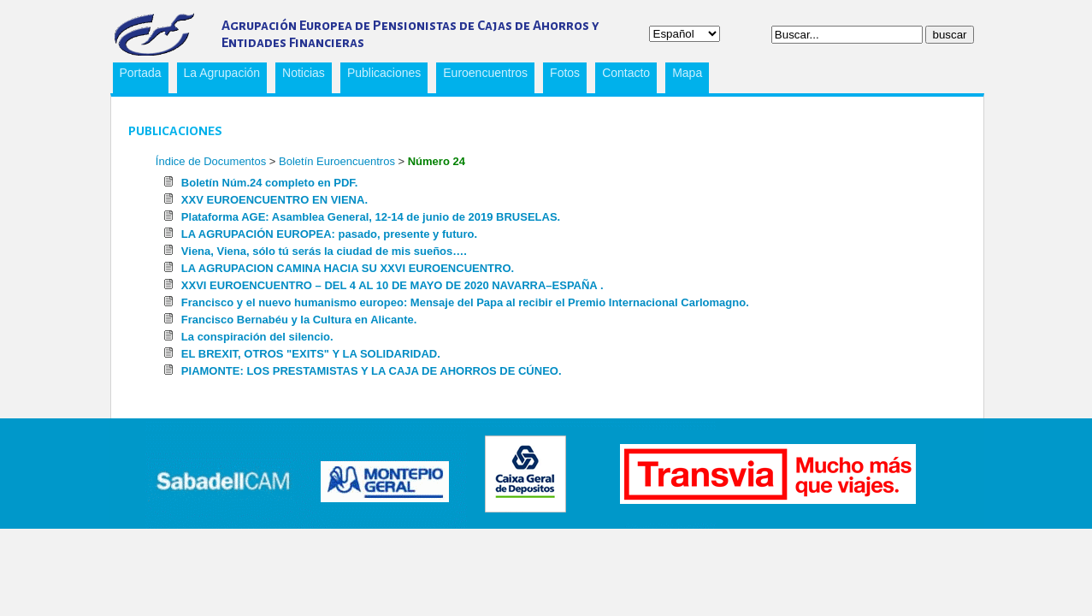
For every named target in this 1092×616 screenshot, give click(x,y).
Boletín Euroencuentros (338, 161)
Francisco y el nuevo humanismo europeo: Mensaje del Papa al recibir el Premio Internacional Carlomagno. (465, 302)
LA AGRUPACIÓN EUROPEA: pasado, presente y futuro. (329, 234)
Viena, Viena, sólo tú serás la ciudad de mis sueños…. (324, 251)
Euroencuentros (482, 75)
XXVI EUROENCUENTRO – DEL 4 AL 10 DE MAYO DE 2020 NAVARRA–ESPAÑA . (392, 285)
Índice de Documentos (211, 161)
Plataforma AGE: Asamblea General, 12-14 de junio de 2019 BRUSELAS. (370, 216)
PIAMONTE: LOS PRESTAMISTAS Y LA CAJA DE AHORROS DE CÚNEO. (371, 370)
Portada (141, 73)
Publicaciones (380, 75)
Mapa (687, 73)
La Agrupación (219, 75)
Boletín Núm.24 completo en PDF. (269, 182)
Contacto (626, 73)
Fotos (565, 73)
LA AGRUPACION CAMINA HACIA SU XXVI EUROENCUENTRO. (347, 268)
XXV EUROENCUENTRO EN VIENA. (274, 199)
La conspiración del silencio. (257, 336)
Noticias (303, 73)
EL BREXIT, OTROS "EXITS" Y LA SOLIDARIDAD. (310, 353)
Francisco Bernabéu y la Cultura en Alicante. (299, 319)
